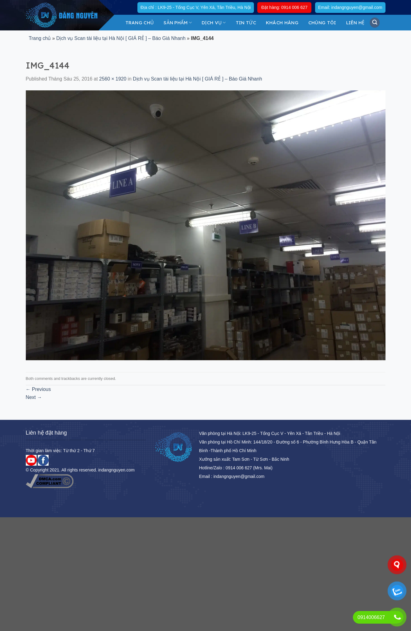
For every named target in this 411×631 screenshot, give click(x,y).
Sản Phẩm (178, 23)
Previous (38, 389)
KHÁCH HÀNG (282, 23)
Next (34, 397)
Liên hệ (355, 23)
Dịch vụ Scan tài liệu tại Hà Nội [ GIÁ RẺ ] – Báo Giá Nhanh (120, 38)
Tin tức (246, 23)
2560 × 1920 (112, 78)
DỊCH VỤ (214, 23)
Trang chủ (139, 23)
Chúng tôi (322, 23)
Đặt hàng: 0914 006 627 (284, 7)
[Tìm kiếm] (375, 22)
